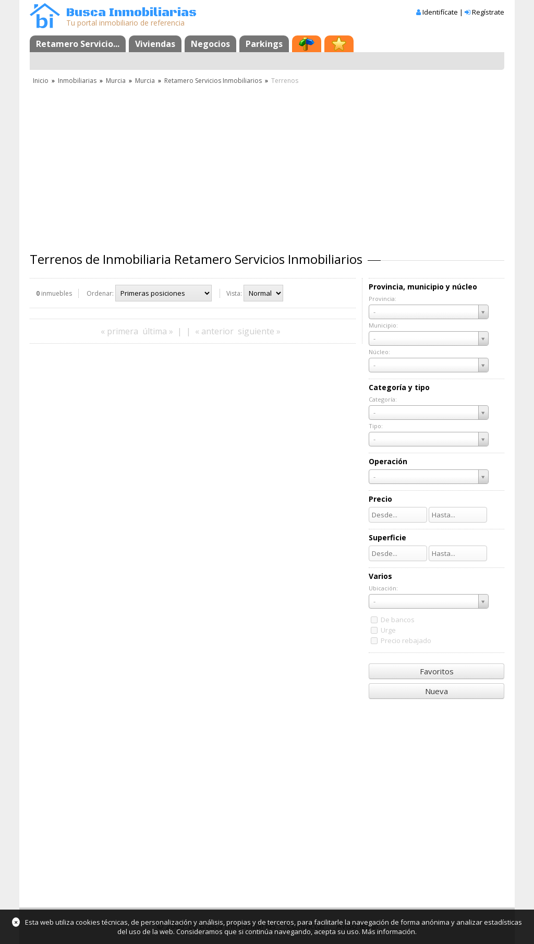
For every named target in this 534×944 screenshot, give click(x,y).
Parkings (264, 44)
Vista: (234, 293)
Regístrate (488, 12)
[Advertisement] (267, 164)
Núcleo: (379, 352)
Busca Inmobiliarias (131, 12)
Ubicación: (383, 588)
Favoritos (437, 671)
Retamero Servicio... (77, 44)
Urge (388, 630)
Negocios (210, 44)
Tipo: (376, 426)
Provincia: (382, 298)
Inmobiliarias (77, 80)
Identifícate (440, 12)
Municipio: (383, 325)
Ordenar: (100, 293)
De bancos (398, 619)
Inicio (40, 80)
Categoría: (383, 399)
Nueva (436, 691)
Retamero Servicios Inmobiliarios (213, 80)
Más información (388, 931)
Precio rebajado (406, 640)
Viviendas (155, 44)
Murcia (116, 80)
